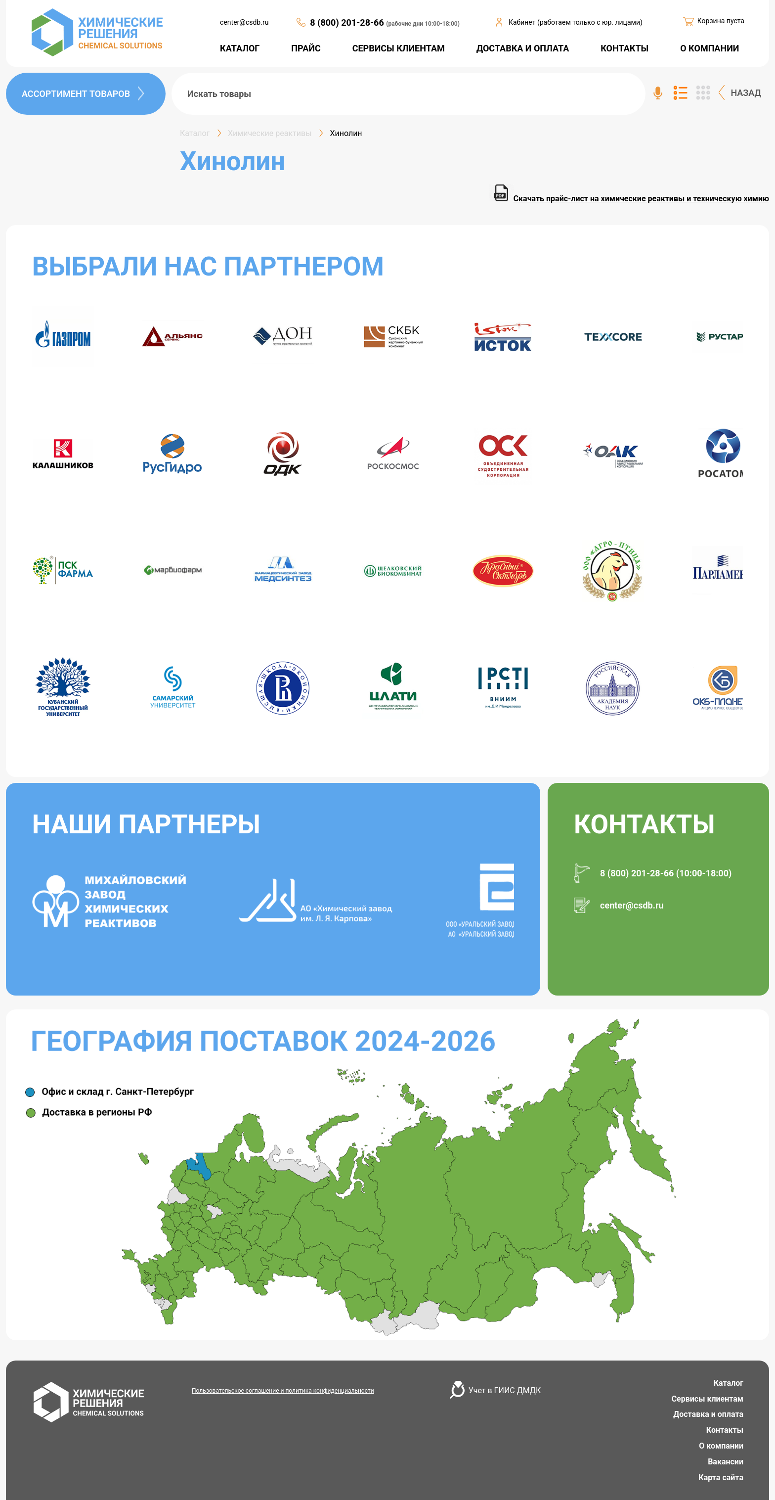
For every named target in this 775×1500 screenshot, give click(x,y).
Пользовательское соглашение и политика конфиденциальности (283, 1390)
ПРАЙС (305, 48)
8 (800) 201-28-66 (348, 22)
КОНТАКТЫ (624, 48)
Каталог (728, 1383)
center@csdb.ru (244, 22)
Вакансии (725, 1461)
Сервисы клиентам (707, 1399)
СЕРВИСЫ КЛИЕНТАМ (398, 48)
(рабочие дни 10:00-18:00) (423, 23)
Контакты (724, 1430)
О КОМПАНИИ (709, 48)
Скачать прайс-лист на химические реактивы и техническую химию (629, 198)
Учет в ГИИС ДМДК (505, 1390)
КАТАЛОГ (239, 48)
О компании (721, 1446)
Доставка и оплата (708, 1414)
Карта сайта (720, 1477)
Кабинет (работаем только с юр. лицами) (576, 22)
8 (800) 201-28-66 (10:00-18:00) (666, 873)
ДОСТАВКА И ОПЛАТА (522, 48)
